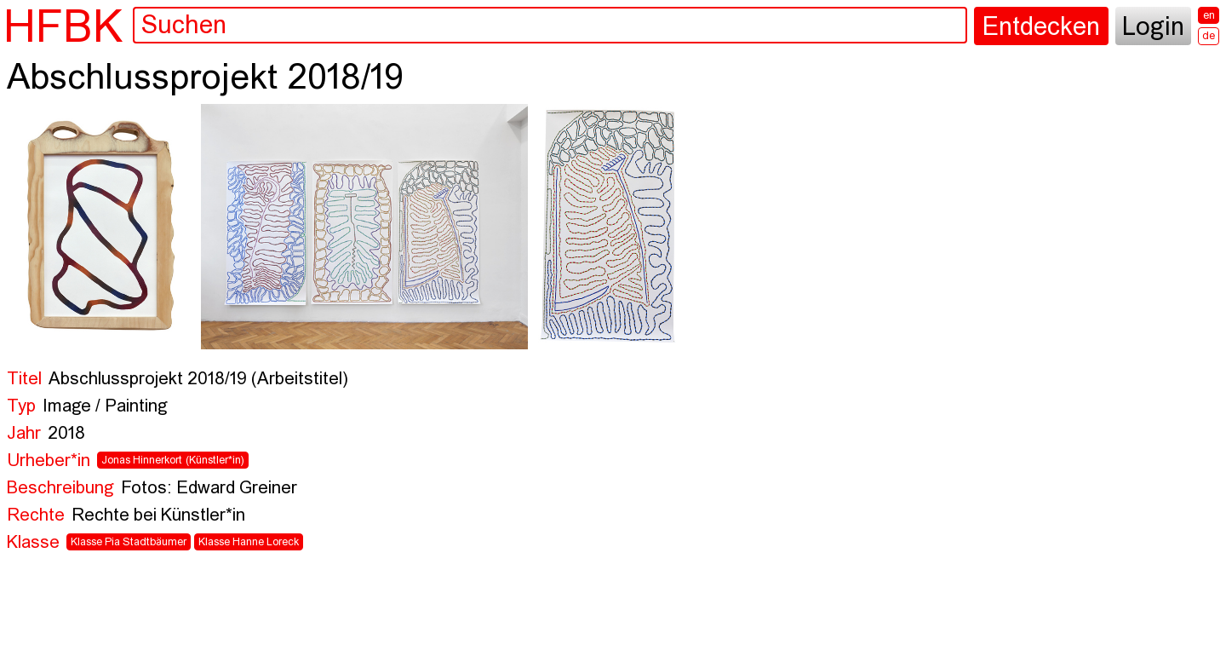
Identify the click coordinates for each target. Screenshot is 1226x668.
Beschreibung (60, 489)
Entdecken (1041, 28)
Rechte (36, 516)
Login (1153, 28)
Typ (21, 407)
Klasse (33, 543)
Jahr (24, 434)
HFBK (63, 26)
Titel (24, 380)
